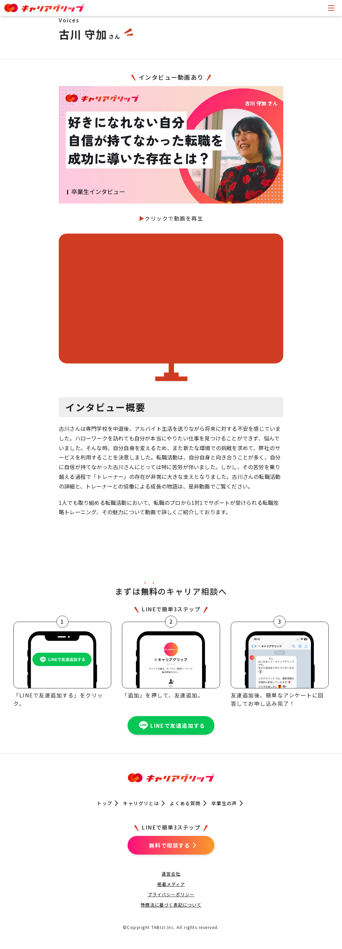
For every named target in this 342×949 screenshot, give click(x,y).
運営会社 (171, 874)
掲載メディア (171, 884)
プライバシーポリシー (171, 894)
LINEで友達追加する (171, 725)
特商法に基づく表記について (171, 905)
